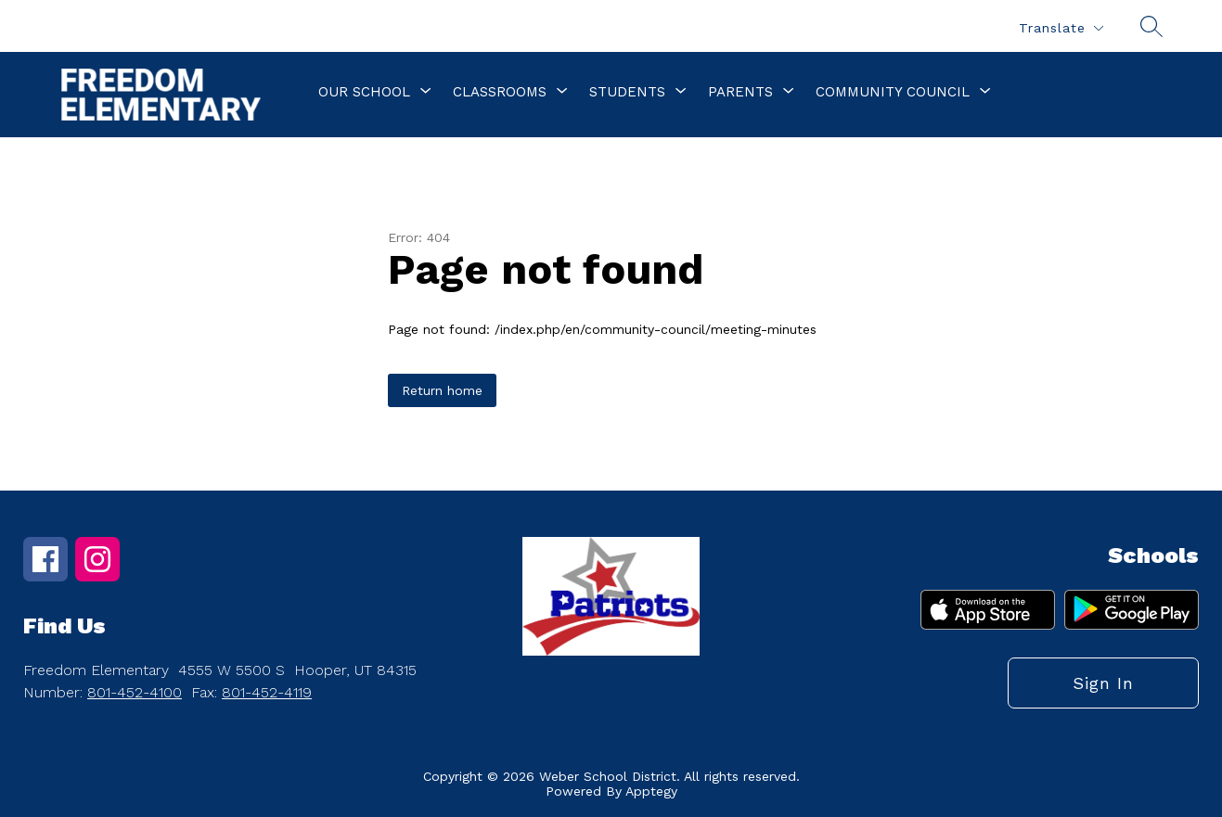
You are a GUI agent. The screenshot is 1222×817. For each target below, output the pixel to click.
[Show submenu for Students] (627, 92)
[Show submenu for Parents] (740, 92)
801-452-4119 (267, 692)
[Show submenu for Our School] (364, 92)
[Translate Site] (1060, 28)
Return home (442, 390)
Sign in (1103, 683)
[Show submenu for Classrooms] (500, 92)
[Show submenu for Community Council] (893, 92)
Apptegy (651, 791)
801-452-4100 (134, 692)
